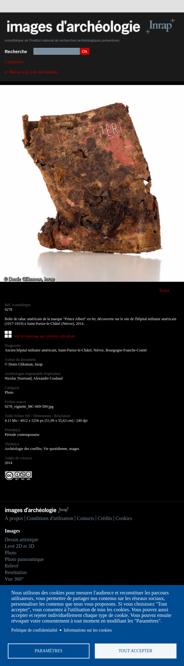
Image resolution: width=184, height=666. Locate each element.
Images (12, 530)
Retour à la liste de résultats (33, 72)
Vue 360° (14, 579)
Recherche (16, 51)
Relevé (11, 565)
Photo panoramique (24, 559)
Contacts (85, 518)
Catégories (14, 61)
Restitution (16, 572)
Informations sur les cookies (88, 630)
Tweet (164, 290)
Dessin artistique (21, 539)
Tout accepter (135, 650)
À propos (14, 518)
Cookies (123, 518)
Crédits (105, 518)
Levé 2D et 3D (19, 546)
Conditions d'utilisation (50, 518)
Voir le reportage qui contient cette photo (44, 336)
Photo (10, 552)
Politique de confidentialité (34, 630)
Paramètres (49, 650)
